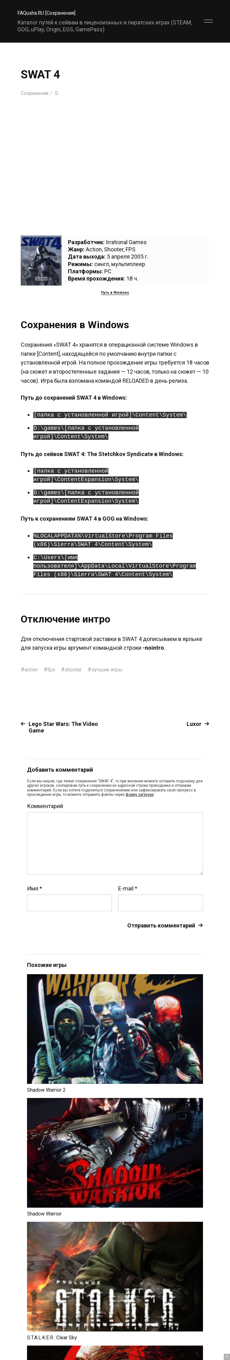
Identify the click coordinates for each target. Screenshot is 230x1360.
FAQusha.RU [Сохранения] (50, 12)
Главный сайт (197, 1332)
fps (54, 669)
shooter (77, 669)
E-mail (127, 888)
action (32, 669)
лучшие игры (114, 669)
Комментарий (45, 806)
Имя (34, 888)
